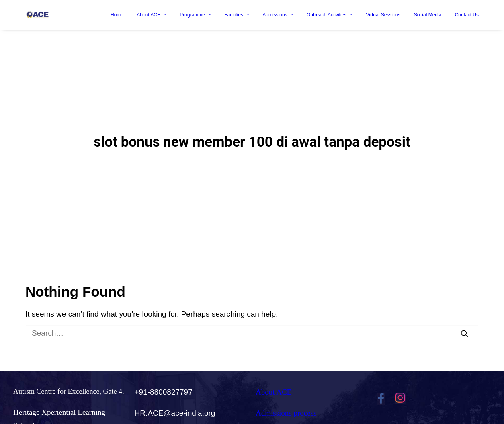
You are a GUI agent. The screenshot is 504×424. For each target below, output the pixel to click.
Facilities (236, 15)
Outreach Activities (329, 15)
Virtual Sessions (383, 15)
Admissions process (286, 399)
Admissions (277, 15)
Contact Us (467, 15)
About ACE (151, 15)
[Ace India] (37, 15)
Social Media (428, 15)
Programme (195, 15)
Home (117, 15)
